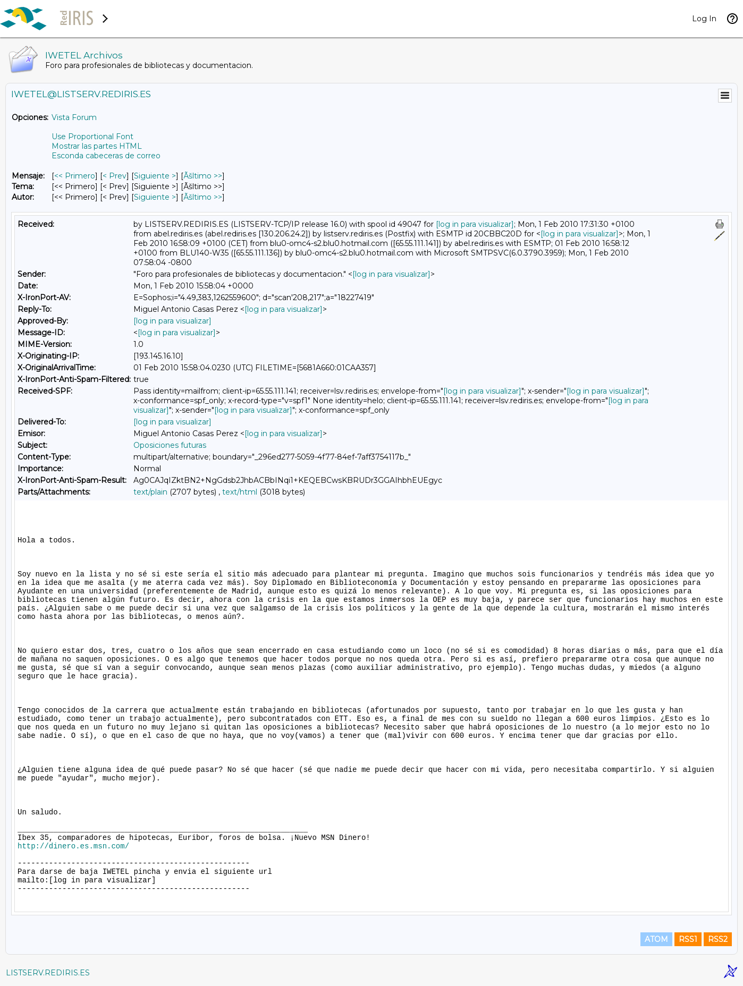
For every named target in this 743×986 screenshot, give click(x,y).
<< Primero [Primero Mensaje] (74, 176)
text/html (239, 492)
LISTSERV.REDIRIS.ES (48, 973)
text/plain (150, 492)
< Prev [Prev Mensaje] (114, 176)
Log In (704, 18)
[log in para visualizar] (475, 224)
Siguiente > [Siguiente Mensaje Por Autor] (155, 197)
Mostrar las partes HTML (97, 146)
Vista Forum (74, 117)
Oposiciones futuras (169, 445)
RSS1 (688, 939)
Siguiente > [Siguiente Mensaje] (155, 176)
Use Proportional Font (92, 136)
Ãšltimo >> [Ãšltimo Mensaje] (202, 176)
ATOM (656, 939)
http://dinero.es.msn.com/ (73, 846)
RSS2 (718, 939)
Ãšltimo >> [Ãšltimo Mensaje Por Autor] (202, 197)
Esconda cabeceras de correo (106, 155)
